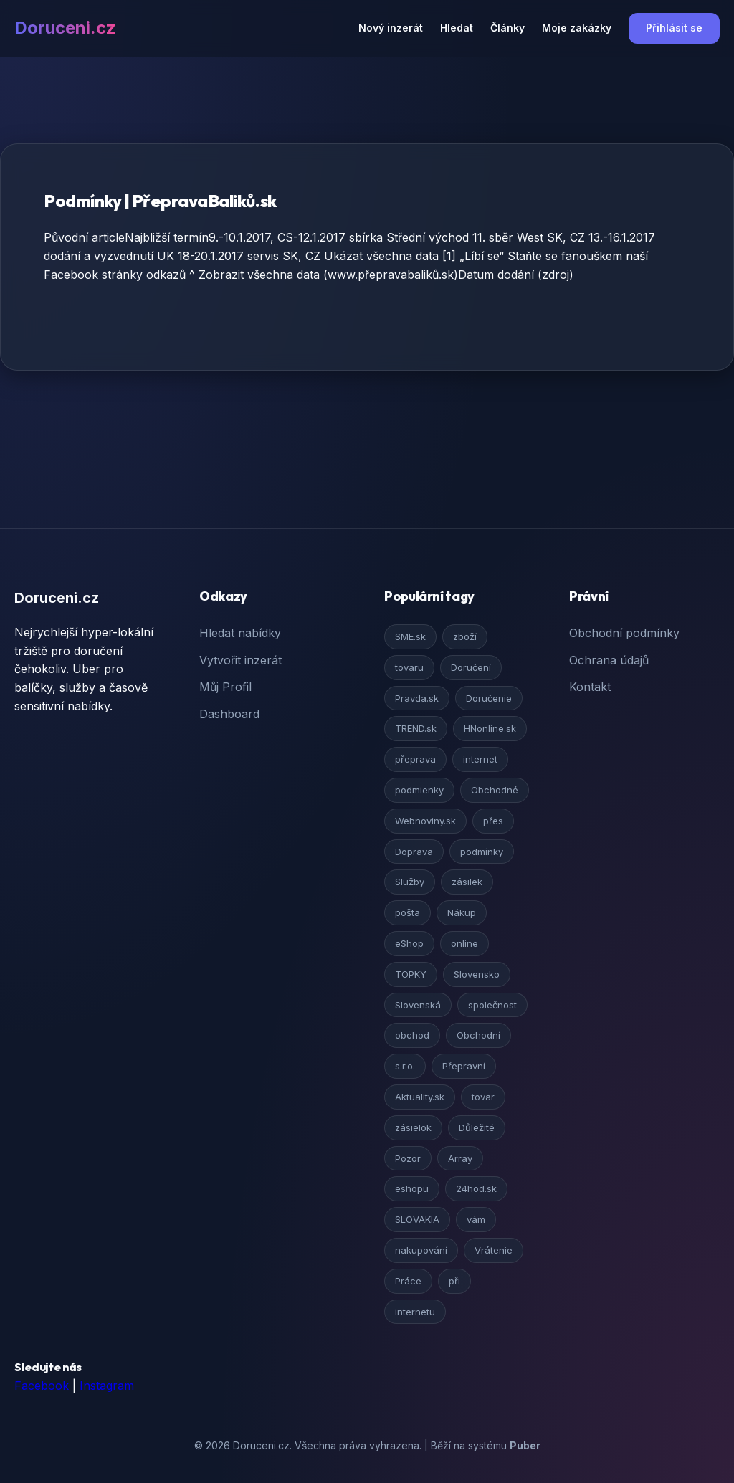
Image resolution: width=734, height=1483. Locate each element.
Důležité (477, 1127)
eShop (409, 943)
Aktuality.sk (419, 1096)
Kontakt (590, 686)
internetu (415, 1311)
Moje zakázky (576, 28)
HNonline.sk (490, 728)
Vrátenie (494, 1250)
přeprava (415, 759)
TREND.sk (416, 728)
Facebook (41, 1385)
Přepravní (463, 1066)
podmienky (419, 790)
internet (480, 759)
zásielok (413, 1127)
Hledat (456, 28)
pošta (407, 912)
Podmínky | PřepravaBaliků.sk (160, 200)
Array (460, 1158)
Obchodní (478, 1035)
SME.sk (410, 636)
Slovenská (418, 1005)
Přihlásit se (674, 28)
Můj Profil (225, 686)
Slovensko (477, 974)
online (464, 943)
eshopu (412, 1188)
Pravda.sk (417, 698)
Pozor (408, 1158)
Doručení (471, 667)
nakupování (421, 1250)
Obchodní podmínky (624, 633)
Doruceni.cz (65, 27)
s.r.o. (405, 1066)
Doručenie (489, 698)
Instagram (107, 1385)
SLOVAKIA (417, 1219)
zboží (465, 636)
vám (476, 1219)
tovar (483, 1096)
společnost (492, 1005)
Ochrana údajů (609, 660)
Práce (408, 1281)
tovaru (409, 667)
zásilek (467, 881)
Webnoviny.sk (425, 820)
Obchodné (494, 790)
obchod (412, 1035)
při (454, 1281)
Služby (409, 881)
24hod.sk (476, 1188)
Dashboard (229, 714)
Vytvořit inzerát (240, 660)
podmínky (481, 851)
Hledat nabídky (240, 633)
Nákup (461, 912)
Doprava (414, 851)
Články (507, 28)
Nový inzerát (390, 28)
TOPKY (410, 974)
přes (493, 820)
